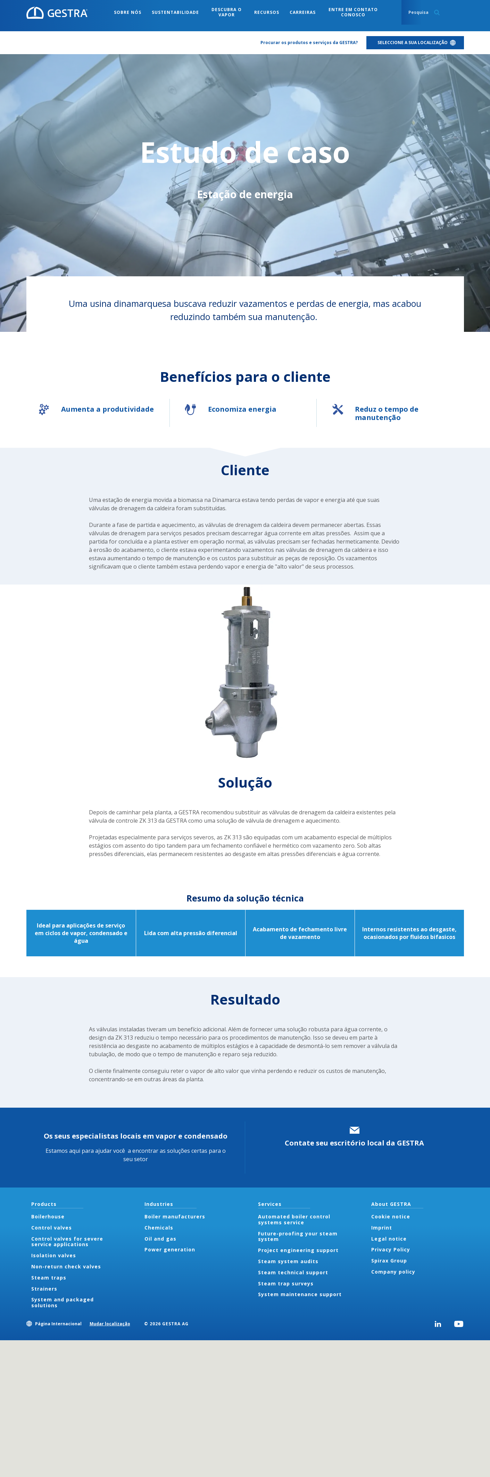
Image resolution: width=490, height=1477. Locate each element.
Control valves (51, 1227)
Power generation (169, 1249)
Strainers (44, 1288)
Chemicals (158, 1227)
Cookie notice (390, 1216)
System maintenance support (300, 1294)
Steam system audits (288, 1261)
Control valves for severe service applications (67, 1241)
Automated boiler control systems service (294, 1219)
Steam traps (48, 1277)
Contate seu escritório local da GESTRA (354, 1143)
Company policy (393, 1271)
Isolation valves (53, 1255)
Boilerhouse (48, 1216)
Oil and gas (160, 1238)
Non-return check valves (66, 1266)
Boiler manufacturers (174, 1216)
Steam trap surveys (286, 1283)
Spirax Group (389, 1260)
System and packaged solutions (62, 1302)
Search (437, 12)
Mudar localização (110, 1324)
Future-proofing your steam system (298, 1236)
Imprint (381, 1227)
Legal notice (389, 1238)
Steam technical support (293, 1272)
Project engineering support (298, 1250)
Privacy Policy (390, 1249)
